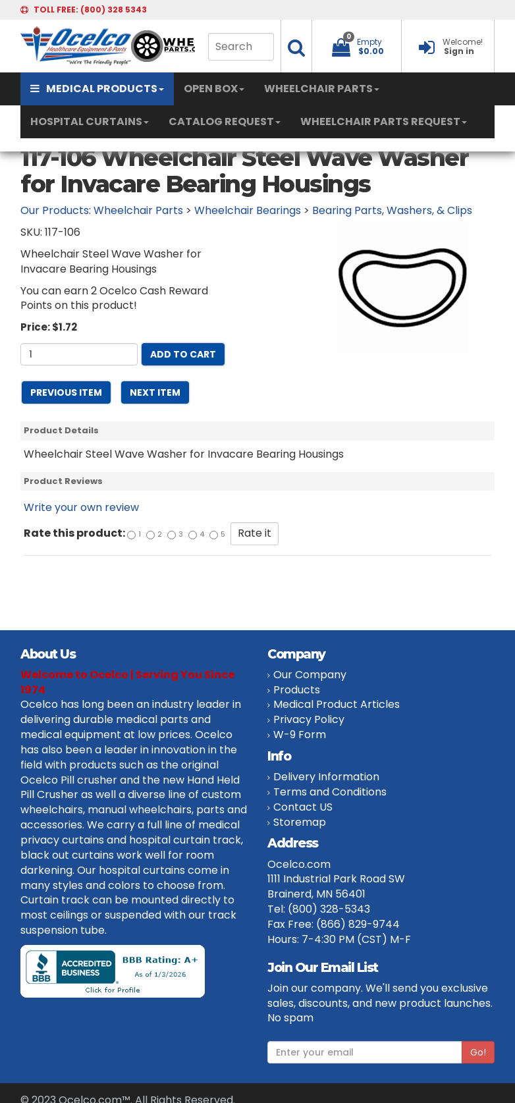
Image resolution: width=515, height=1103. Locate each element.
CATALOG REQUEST (225, 121)
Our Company (309, 674)
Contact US (303, 807)
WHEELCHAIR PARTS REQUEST (383, 121)
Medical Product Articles (336, 704)
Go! (478, 1052)
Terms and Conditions (330, 791)
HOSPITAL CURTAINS (89, 121)
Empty (369, 41)
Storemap (299, 822)
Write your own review (81, 507)
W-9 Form (299, 734)
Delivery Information (326, 776)
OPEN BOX (214, 88)
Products (296, 689)
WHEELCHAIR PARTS (321, 88)
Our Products (54, 210)
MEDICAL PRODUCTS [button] (97, 88)
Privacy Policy (308, 719)
